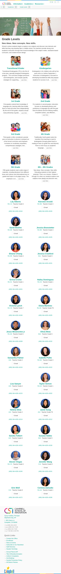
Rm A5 (39, 301)
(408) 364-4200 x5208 (15, 334)
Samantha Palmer (16, 350)
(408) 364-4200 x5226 (45, 204)
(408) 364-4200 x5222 (45, 360)
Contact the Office (12, 531)
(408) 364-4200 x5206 (45, 490)
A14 (10, 405)
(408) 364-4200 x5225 (45, 230)
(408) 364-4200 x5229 (15, 230)
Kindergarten (45, 61)
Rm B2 (39, 353)
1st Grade (15, 94)
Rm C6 (10, 301)
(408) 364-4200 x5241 (45, 464)
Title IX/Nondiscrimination (14, 547)
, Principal (11, 508)
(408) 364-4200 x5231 (45, 256)
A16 (10, 353)
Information (18, 4)
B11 (39, 249)
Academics (29, 4)
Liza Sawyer (15, 376)
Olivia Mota (45, 324)
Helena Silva (15, 402)
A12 (39, 405)
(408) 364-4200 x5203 (45, 282)
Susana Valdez (45, 429)
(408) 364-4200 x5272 (15, 490)
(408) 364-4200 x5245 (15, 464)
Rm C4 (10, 197)
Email (15, 200)
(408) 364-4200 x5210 (15, 438)
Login (58, 2)
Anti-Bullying (10, 551)
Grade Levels (23, 7)
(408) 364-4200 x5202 (45, 386)
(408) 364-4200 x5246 (15, 308)
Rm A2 (39, 379)
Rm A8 (10, 327)
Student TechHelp (11, 542)
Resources (39, 4)
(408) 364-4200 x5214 (15, 412)
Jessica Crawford (45, 246)
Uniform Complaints (12, 549)
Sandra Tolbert (15, 429)
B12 (39, 327)
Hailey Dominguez (45, 272)
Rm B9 (10, 223)
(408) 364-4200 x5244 (15, 204)
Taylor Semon (45, 376)
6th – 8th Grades (45, 160)
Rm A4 (39, 483)
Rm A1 (10, 275)
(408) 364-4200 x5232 (45, 334)
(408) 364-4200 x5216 (15, 360)
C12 (10, 483)
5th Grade (15, 160)
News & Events (11, 535)
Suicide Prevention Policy (14, 553)
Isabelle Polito (45, 350)
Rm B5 (39, 223)
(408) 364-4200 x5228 (15, 256)
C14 (39, 457)
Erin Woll (16, 481)
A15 (10, 379)
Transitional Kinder (15, 61)
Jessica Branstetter (45, 220)
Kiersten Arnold (45, 194)
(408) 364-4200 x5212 (45, 412)
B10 (39, 431)
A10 (9, 431)
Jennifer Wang (45, 455)
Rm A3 (39, 275)
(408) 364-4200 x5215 (15, 386)
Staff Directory (10, 539)
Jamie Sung (45, 402)
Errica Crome (16, 272)
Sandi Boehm (16, 220)
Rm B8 (10, 249)
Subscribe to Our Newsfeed (14, 537)
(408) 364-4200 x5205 (45, 308)
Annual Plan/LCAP (12, 544)
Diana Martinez (45, 298)
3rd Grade (15, 127)
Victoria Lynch (15, 298)
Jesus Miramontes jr (15, 324)
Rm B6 (39, 197)
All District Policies (12, 555)
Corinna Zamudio (45, 481)
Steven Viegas (15, 455)
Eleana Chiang (15, 246)
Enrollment (9, 533)
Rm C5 (10, 457)
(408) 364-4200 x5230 (45, 438)
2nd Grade (45, 94)
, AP (10, 510)
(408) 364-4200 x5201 (15, 282)
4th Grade (45, 127)
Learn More (24, 72)
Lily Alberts (15, 194)
